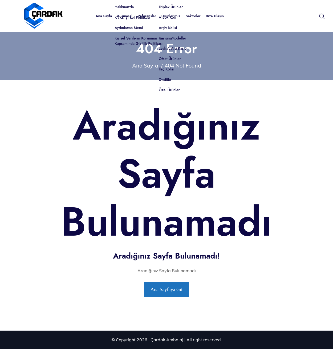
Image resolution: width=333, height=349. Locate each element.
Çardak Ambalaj (167, 339)
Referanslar (147, 16)
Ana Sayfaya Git (166, 289)
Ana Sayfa (104, 16)
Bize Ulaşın (215, 16)
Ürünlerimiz (170, 16)
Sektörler (193, 16)
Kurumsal (124, 16)
